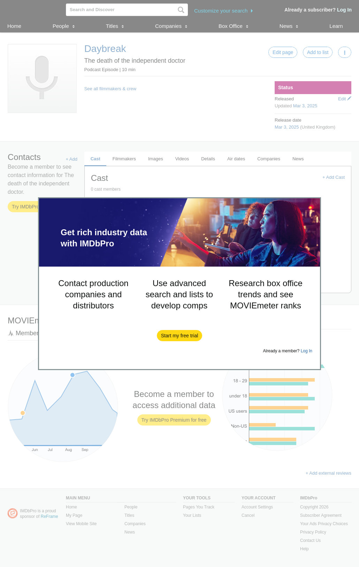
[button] (179, 335)
